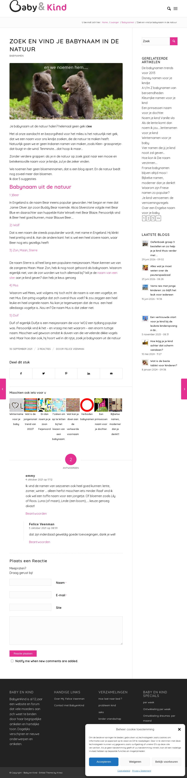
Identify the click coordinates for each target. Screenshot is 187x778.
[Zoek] (167, 8)
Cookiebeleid (124, 770)
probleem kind (107, 705)
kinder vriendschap (110, 718)
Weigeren (135, 761)
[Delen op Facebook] (21, 373)
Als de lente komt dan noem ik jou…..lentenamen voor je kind (159, 128)
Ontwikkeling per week (156, 709)
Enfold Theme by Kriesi (50, 772)
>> (158, 218)
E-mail (61, 595)
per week (148, 702)
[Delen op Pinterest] (66, 373)
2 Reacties (44, 348)
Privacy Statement (141, 770)
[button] (179, 729)
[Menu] (176, 8)
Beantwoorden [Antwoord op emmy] (36, 513)
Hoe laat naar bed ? (110, 698)
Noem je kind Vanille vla (158, 118)
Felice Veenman (74, 348)
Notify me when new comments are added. (46, 661)
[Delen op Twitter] (43, 373)
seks (101, 712)
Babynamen (16, 55)
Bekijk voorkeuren (166, 761)
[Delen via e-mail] (111, 373)
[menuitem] (167, 8)
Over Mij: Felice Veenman (69, 698)
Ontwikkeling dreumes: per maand (159, 718)
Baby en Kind (30, 772)
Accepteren (104, 761)
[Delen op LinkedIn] (88, 373)
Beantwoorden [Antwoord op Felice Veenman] (39, 542)
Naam (61, 583)
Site (59, 608)
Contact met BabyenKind (69, 705)
